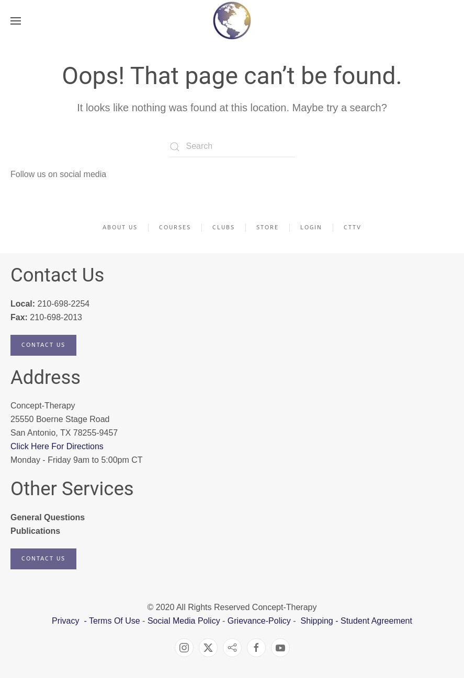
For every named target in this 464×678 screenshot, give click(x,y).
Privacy (67, 620)
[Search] (232, 146)
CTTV (352, 227)
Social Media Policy (182, 620)
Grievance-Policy (259, 620)
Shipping (316, 620)
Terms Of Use (114, 620)
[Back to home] (232, 21)
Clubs (223, 227)
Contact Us (43, 345)
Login (311, 227)
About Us (120, 227)
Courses (175, 227)
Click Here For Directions (57, 446)
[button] (15, 21)
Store (267, 227)
